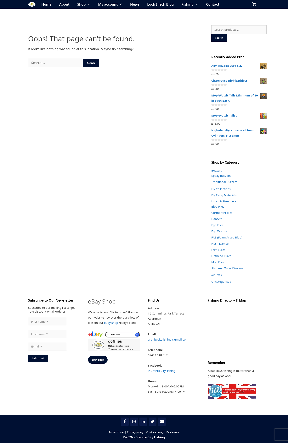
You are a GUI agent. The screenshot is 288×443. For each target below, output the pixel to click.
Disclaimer (173, 432)
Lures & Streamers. (224, 201)
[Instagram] (134, 422)
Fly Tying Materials (224, 195)
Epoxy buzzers (221, 176)
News (134, 4)
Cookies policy (155, 432)
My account (112, 4)
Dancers (217, 219)
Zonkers (216, 274)
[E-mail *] (47, 346)
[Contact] (162, 422)
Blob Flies (217, 206)
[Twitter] (152, 422)
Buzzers (216, 170)
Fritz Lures (218, 250)
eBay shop (111, 323)
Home (46, 4)
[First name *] (47, 321)
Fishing (192, 4)
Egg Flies (217, 225)
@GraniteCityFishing (162, 371)
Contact (212, 4)
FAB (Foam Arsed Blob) (226, 237)
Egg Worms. (219, 231)
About (64, 4)
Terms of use (116, 432)
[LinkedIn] (143, 422)
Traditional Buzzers (224, 182)
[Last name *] (47, 334)
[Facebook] (125, 422)
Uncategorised (221, 281)
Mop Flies (217, 262)
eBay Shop (98, 359)
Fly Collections (221, 189)
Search (219, 37)
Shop (85, 4)
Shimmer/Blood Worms (227, 268)
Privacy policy (135, 432)
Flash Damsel (220, 243)
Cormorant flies (221, 213)
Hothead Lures (221, 256)
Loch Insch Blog (160, 4)
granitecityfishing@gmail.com (168, 339)
